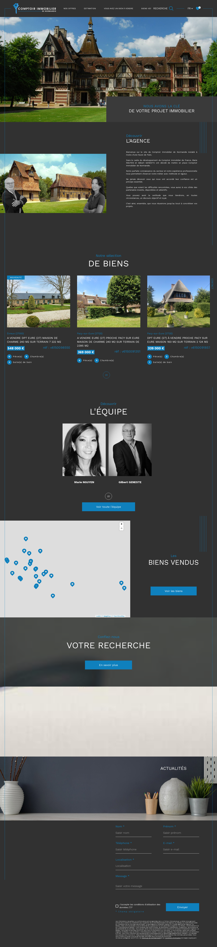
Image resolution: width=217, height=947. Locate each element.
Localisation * (125, 860)
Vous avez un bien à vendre (118, 8)
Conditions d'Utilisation (173, 938)
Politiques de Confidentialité (151, 938)
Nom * (120, 827)
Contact (212, 283)
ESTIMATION (90, 8)
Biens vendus (148, 8)
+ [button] (121, 525)
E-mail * (169, 843)
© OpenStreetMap (118, 617)
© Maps (106, 617)
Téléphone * (124, 843)
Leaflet (98, 617)
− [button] (121, 529)
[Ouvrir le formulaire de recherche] (163, 8)
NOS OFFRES (70, 8)
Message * (122, 876)
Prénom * (169, 827)
